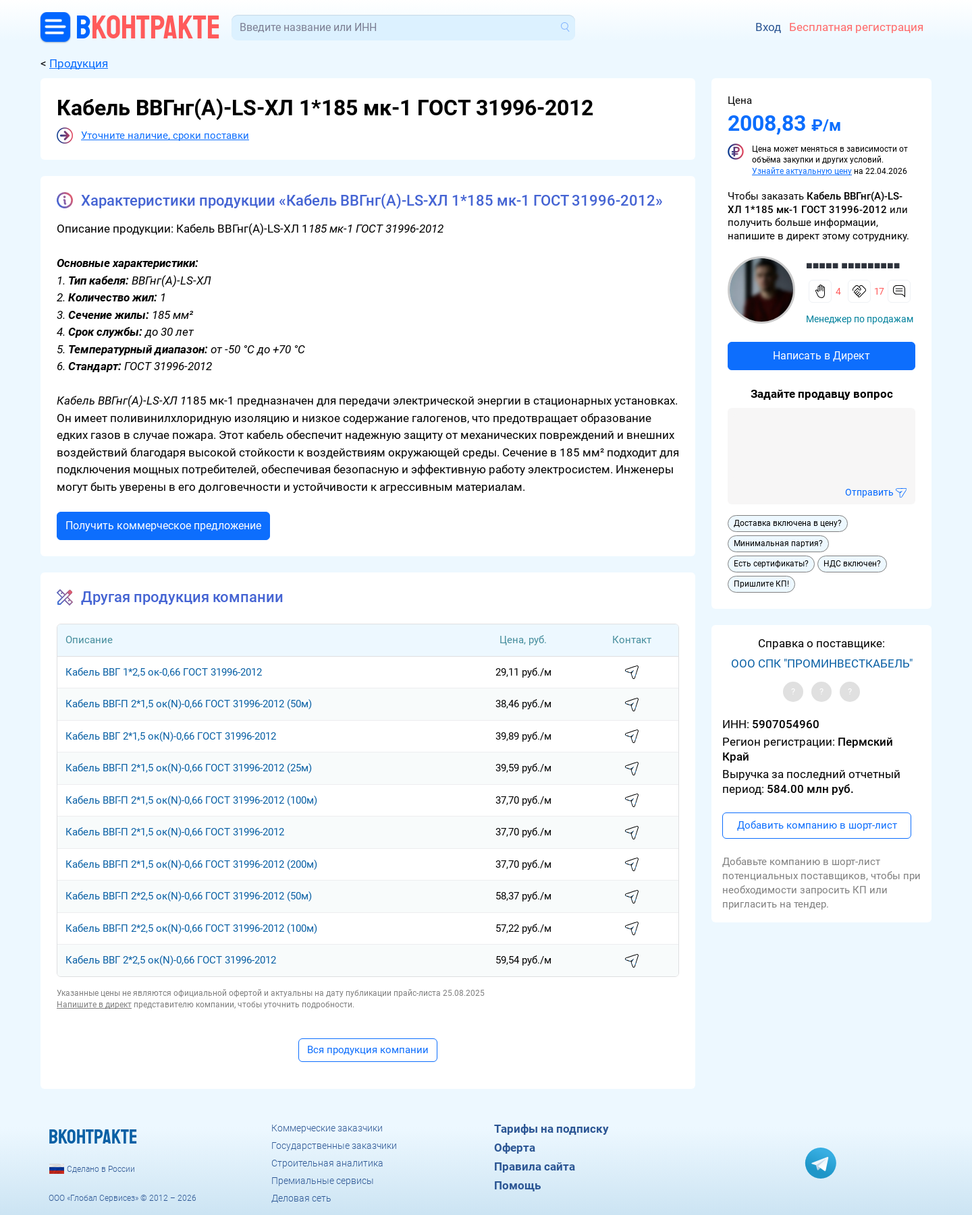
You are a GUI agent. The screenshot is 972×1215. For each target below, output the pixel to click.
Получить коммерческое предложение (163, 525)
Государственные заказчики (334, 1145)
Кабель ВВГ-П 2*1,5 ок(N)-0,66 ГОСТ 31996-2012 (174, 832)
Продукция (78, 63)
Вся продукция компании (368, 1050)
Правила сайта (534, 1166)
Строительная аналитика (327, 1163)
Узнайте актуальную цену (802, 171)
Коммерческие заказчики (327, 1128)
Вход (768, 27)
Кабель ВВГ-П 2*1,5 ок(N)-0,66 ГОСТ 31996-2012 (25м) (188, 768)
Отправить (869, 492)
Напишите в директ (94, 1004)
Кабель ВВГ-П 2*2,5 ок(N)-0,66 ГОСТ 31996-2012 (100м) (191, 928)
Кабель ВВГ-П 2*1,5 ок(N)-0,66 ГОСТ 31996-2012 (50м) (188, 704)
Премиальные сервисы (322, 1180)
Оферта (514, 1147)
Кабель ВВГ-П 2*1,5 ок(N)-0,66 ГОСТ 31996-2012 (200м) (191, 864)
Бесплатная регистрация (856, 27)
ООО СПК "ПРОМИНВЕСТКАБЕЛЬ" (822, 663)
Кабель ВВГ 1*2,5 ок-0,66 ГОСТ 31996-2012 (163, 672)
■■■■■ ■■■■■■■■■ (853, 265)
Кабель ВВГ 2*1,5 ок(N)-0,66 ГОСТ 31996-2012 (170, 736)
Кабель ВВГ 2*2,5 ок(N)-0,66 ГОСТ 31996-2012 (170, 960)
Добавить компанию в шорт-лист (817, 825)
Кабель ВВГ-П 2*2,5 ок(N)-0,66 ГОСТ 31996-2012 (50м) (188, 896)
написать (632, 673)
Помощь (517, 1185)
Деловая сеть (301, 1198)
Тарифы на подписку (551, 1128)
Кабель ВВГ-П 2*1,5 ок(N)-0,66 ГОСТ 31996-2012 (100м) (191, 800)
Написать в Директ (821, 355)
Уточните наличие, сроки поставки (165, 135)
